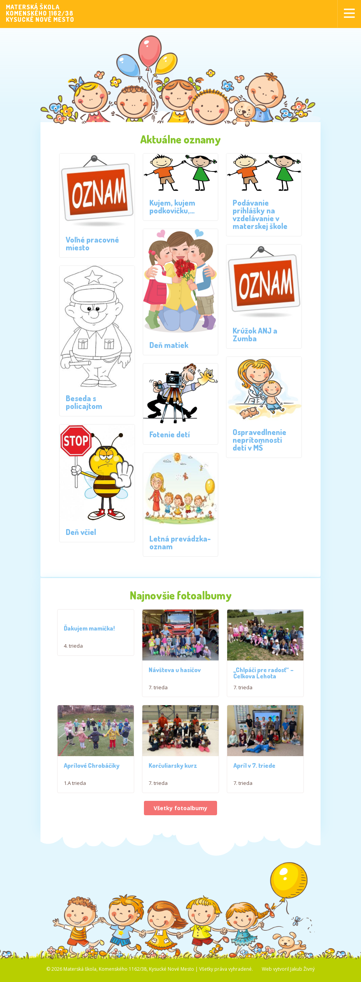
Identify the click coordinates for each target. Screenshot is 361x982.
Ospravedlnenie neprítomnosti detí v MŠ (259, 440)
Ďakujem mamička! (89, 628)
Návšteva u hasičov (175, 675)
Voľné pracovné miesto (92, 243)
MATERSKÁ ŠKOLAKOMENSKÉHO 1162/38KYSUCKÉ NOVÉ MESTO (40, 13)
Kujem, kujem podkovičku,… (172, 206)
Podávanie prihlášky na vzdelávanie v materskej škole (260, 214)
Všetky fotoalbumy (180, 835)
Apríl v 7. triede (254, 792)
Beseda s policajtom (84, 402)
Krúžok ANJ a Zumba (255, 334)
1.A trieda (75, 809)
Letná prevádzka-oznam (180, 542)
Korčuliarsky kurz (173, 792)
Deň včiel (81, 532)
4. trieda (73, 645)
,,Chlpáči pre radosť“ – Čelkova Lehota (263, 678)
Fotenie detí (169, 434)
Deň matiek (168, 345)
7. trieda (158, 692)
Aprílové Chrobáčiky (91, 792)
